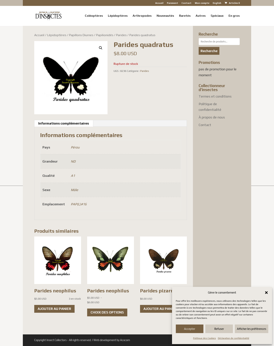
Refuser (219, 328)
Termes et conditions (215, 96)
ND (73, 161)
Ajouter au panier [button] (54, 309)
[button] (266, 292)
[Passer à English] (217, 4)
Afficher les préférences (251, 328)
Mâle (74, 190)
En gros (234, 15)
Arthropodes (142, 15)
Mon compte (202, 3)
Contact (186, 3)
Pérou (75, 147)
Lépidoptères (118, 15)
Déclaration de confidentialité (233, 338)
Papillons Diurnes (81, 35)
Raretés (185, 15)
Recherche (209, 51)
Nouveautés (165, 15)
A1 (73, 176)
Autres (201, 15)
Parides (121, 35)
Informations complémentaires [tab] (63, 123)
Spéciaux (217, 15)
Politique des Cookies (204, 338)
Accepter (189, 328)
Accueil (159, 3)
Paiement (172, 3)
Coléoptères (94, 15)
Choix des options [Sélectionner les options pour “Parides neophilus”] (107, 312)
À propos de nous (212, 117)
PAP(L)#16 (79, 204)
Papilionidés (104, 35)
